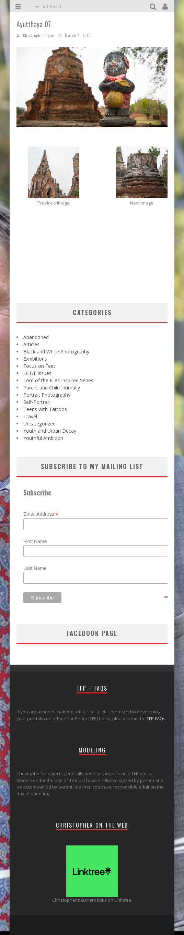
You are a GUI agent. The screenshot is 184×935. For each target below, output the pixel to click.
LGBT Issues (37, 373)
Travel (30, 416)
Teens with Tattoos (45, 409)
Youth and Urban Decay (49, 431)
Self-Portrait (36, 402)
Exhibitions (35, 358)
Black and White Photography (56, 351)
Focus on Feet (39, 366)
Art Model (52, 6)
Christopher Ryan (39, 35)
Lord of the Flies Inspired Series (58, 380)
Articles (31, 344)
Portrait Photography (46, 394)
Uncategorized (39, 423)
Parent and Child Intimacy (51, 387)
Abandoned (36, 337)
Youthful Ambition (43, 438)
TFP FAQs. (156, 718)
